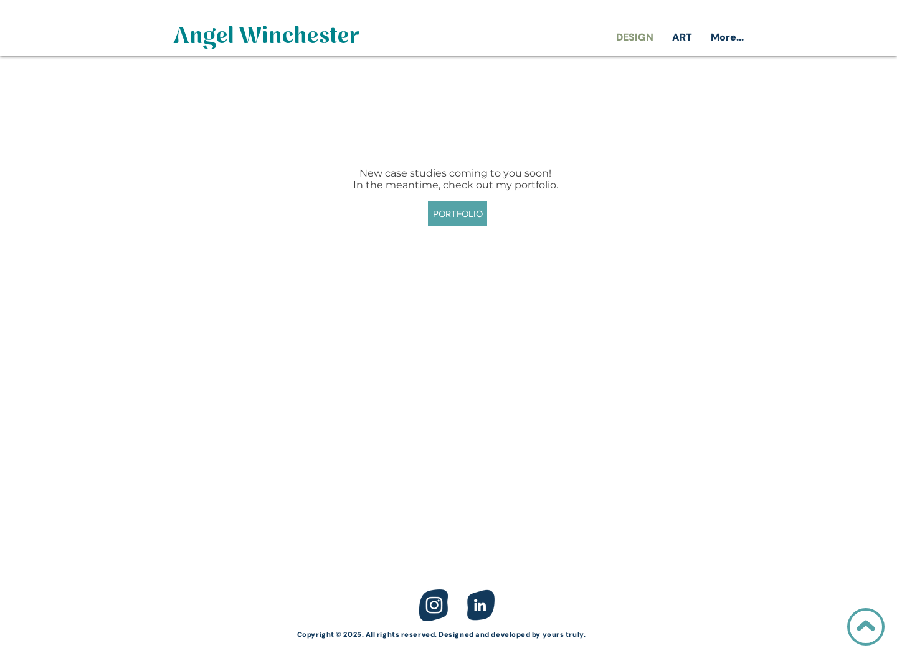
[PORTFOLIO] (457, 213)
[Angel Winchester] (266, 37)
